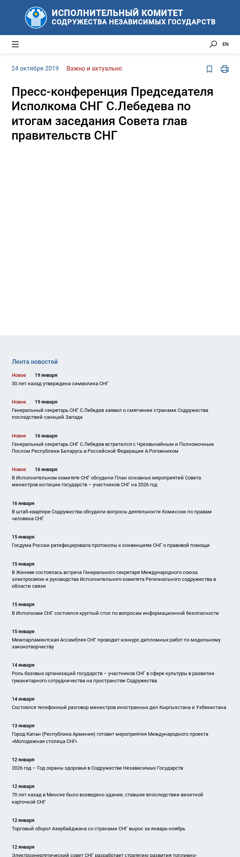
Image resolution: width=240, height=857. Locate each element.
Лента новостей (35, 361)
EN (225, 44)
